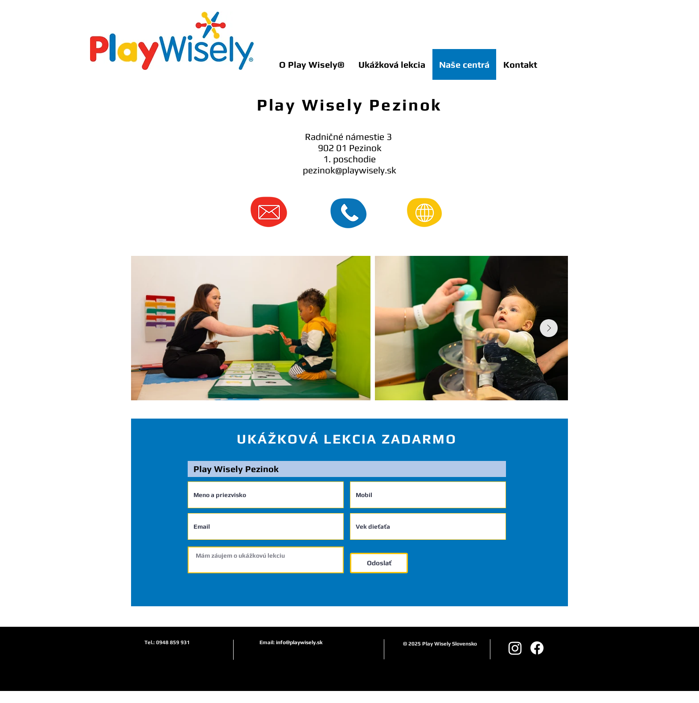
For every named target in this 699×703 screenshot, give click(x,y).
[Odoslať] (379, 563)
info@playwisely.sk (299, 642)
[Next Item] (549, 328)
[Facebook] (537, 648)
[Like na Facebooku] (541, 7)
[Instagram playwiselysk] (515, 648)
